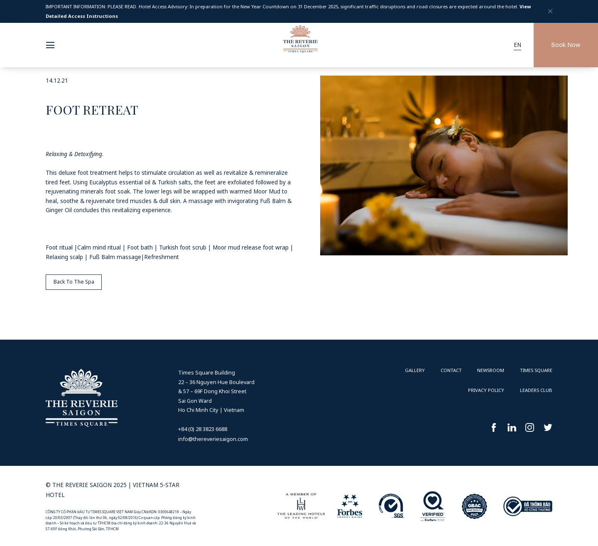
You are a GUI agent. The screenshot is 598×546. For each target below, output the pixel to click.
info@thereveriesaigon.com (213, 440)
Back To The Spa (75, 282)
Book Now (565, 45)
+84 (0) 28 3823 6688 (202, 430)
